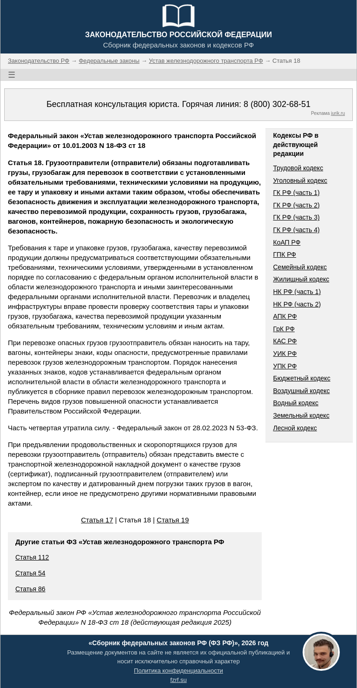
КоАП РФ (286, 242)
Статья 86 (30, 589)
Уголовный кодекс (300, 180)
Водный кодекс (295, 403)
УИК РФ (285, 353)
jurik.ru (338, 113)
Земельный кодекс (301, 415)
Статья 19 (173, 520)
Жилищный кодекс (301, 279)
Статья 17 (97, 520)
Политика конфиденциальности (178, 670)
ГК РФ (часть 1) (296, 192)
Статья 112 (32, 557)
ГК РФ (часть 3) (296, 217)
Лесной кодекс (295, 428)
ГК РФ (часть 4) (296, 230)
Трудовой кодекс (298, 168)
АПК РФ (285, 316)
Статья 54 (30, 573)
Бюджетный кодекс (301, 378)
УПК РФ (285, 366)
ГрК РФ (283, 329)
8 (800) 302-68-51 (277, 104)
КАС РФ (285, 341)
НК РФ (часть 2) (297, 304)
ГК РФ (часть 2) (296, 205)
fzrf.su (178, 679)
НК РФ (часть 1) (297, 291)
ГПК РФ (284, 254)
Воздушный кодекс (301, 390)
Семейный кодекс (300, 267)
